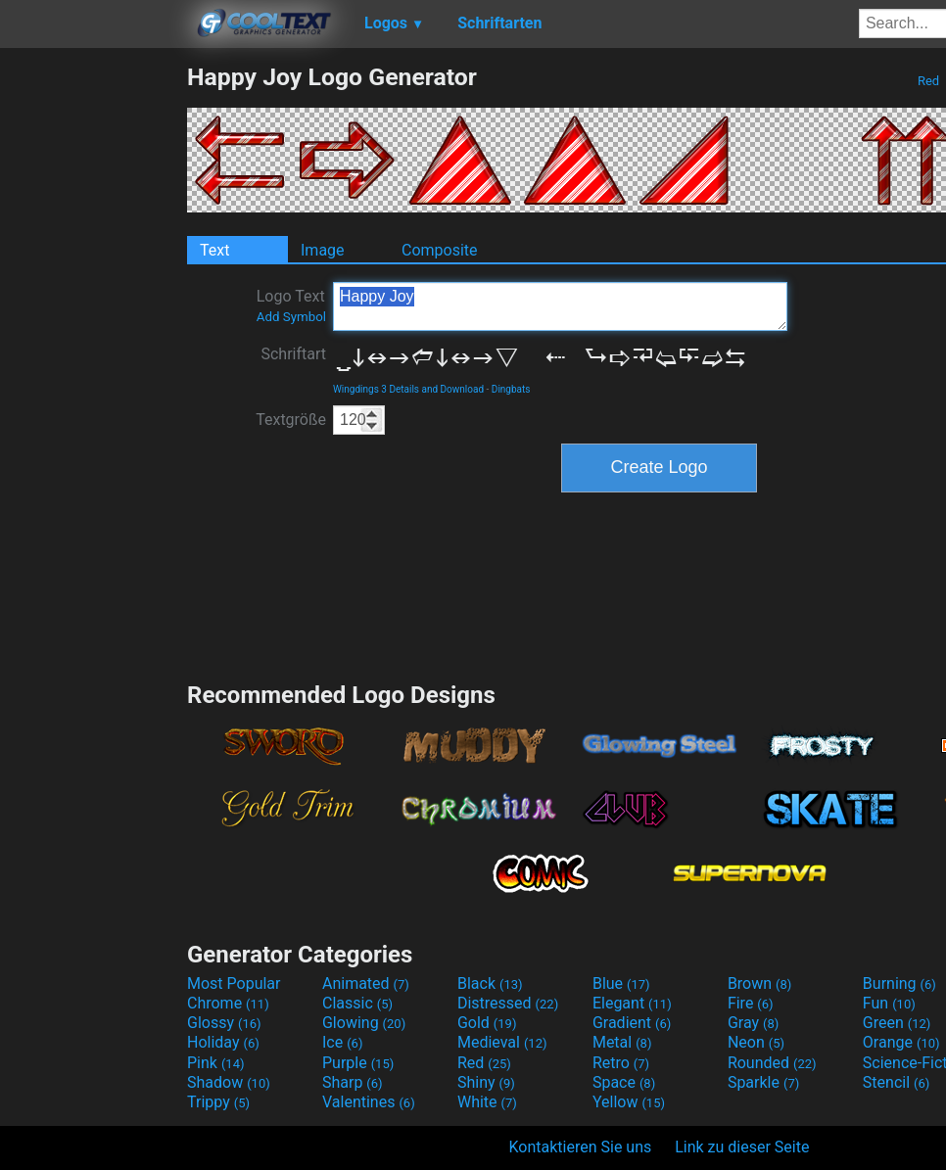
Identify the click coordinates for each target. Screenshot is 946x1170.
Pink (216, 1062)
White (487, 1102)
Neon (756, 1042)
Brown (759, 983)
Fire (751, 1003)
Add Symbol (291, 316)
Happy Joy (560, 306)
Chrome (228, 1003)
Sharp (352, 1082)
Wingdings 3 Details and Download (408, 389)
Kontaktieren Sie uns (580, 1147)
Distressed (507, 1003)
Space (623, 1082)
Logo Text (291, 305)
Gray (753, 1022)
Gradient (631, 1022)
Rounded (772, 1062)
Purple (358, 1062)
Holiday (223, 1042)
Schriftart (293, 354)
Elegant (632, 1003)
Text (214, 250)
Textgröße (291, 419)
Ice (342, 1042)
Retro (620, 1062)
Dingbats (511, 389)
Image (323, 250)
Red (929, 80)
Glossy (224, 1022)
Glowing (363, 1022)
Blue (621, 983)
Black (490, 983)
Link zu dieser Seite (742, 1147)
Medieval (502, 1042)
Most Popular (234, 983)
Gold (487, 1022)
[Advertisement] (93, 356)
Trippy (218, 1102)
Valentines (368, 1102)
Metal (622, 1042)
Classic (357, 1003)
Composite (440, 250)
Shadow (228, 1082)
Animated (365, 983)
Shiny (486, 1082)
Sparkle (763, 1082)
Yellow (628, 1102)
